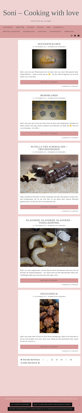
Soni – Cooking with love (41, 13)
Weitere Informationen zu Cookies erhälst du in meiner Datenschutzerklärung (41, 408)
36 (71, 360)
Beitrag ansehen (49, 82)
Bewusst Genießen (11, 31)
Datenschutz (55, 31)
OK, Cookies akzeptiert (21, 404)
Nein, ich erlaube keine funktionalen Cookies (52, 404)
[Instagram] (72, 36)
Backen (40, 27)
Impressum (69, 31)
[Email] (79, 36)
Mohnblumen (49, 95)
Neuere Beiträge (30, 360)
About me (20, 27)
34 (61, 360)
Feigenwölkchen (49, 44)
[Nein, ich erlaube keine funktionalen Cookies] (79, 405)
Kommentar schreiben (57, 46)
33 (57, 360)
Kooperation (29, 31)
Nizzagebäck (49, 294)
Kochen (30, 27)
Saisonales (58, 27)
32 (52, 360)
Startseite (8, 27)
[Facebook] (75, 36)
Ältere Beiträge (30, 363)
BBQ (48, 27)
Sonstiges (42, 31)
